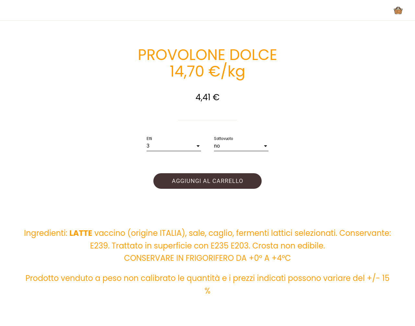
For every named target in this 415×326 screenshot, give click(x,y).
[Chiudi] (10, 10)
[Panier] (398, 10)
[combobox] (174, 146)
